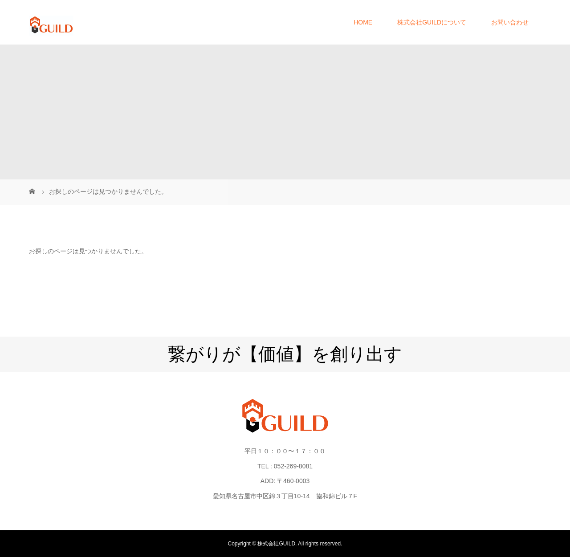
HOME (363, 22)
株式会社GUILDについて (431, 22)
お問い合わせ (510, 22)
